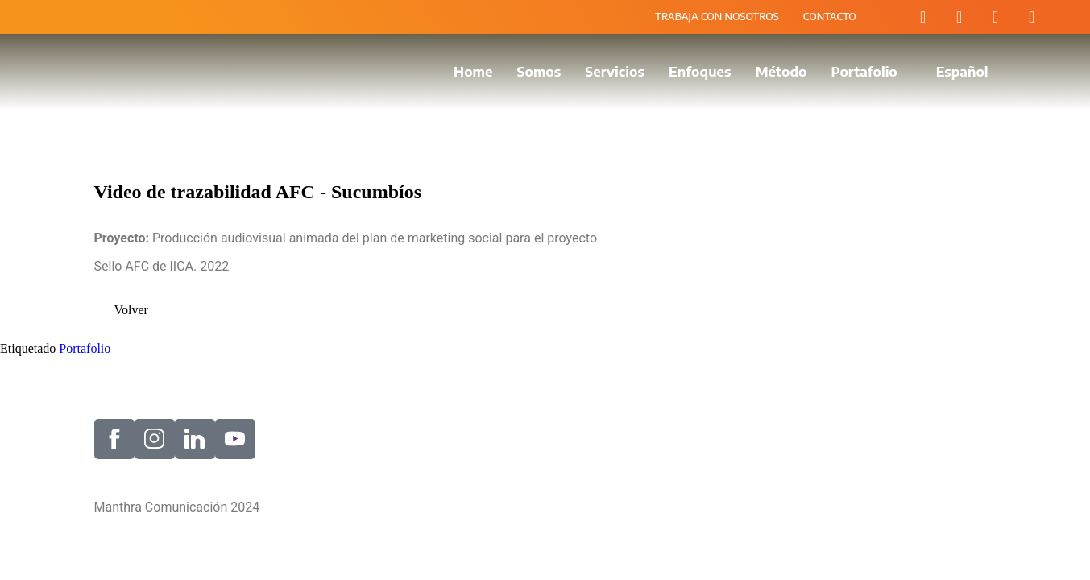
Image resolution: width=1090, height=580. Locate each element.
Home (473, 72)
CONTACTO (829, 16)
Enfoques (700, 72)
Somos (538, 72)
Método (781, 72)
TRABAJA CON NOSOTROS (717, 16)
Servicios (614, 72)
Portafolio (864, 72)
